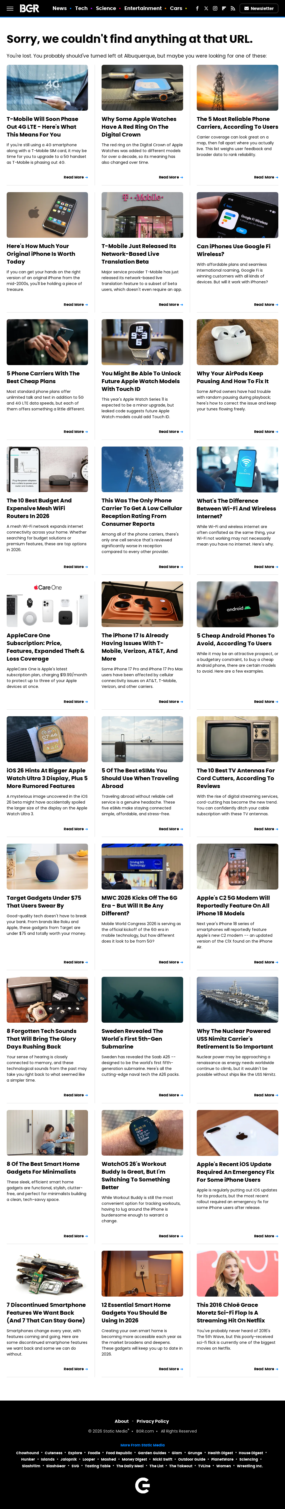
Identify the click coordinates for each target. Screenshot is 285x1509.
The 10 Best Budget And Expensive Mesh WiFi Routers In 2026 (39, 508)
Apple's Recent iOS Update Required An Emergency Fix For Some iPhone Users (235, 1172)
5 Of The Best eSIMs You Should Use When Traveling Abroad (140, 778)
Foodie (94, 1453)
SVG (75, 1466)
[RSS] (233, 8)
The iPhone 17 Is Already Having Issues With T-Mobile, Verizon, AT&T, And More (140, 647)
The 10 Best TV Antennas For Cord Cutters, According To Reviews (236, 778)
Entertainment (143, 8)
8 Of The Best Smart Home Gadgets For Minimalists (43, 1167)
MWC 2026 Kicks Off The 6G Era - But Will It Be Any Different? (139, 905)
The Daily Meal (130, 1466)
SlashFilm (31, 1466)
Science (106, 8)
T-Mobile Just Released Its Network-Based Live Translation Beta (139, 253)
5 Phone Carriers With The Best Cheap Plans (43, 377)
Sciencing (248, 1459)
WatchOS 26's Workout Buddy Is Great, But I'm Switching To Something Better (136, 1175)
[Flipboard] (224, 8)
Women (223, 1466)
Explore (75, 1453)
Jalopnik (68, 1459)
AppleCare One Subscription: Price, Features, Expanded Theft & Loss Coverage (46, 647)
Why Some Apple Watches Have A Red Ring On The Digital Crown (139, 126)
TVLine (204, 1466)
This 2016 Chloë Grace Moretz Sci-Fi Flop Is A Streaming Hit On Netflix (231, 1312)
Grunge (195, 1453)
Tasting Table (97, 1466)
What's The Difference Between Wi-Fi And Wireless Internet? (236, 508)
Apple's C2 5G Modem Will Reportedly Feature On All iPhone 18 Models (233, 905)
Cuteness (53, 1453)
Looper (89, 1459)
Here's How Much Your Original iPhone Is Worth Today (41, 253)
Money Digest (134, 1459)
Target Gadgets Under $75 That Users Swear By (44, 901)
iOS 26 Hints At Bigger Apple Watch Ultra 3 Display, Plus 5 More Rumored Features (47, 778)
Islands (48, 1459)
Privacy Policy (153, 1421)
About (122, 1421)
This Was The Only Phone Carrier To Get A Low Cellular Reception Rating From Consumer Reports (142, 512)
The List (156, 1466)
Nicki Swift (162, 1459)
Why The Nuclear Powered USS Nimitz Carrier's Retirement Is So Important (235, 1038)
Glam (177, 1453)
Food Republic (119, 1453)
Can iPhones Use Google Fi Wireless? (234, 250)
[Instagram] (215, 8)
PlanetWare (222, 1459)
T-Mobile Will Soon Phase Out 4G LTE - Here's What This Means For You (42, 126)
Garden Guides (152, 1453)
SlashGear (56, 1466)
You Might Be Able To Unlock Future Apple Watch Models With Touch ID (141, 381)
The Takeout (180, 1466)
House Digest (251, 1453)
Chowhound (27, 1453)
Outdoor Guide (191, 1459)
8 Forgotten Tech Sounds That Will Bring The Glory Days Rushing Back (42, 1038)
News (60, 8)
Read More (74, 177)
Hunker (28, 1459)
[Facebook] (197, 8)
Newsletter (259, 8)
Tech (81, 8)
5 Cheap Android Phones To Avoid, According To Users (236, 639)
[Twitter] (206, 8)
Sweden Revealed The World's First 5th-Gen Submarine (132, 1038)
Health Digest (220, 1453)
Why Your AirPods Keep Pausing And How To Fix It (233, 377)
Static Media (115, 1431)
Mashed (108, 1459)
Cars (176, 8)
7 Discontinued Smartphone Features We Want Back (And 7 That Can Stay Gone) (46, 1312)
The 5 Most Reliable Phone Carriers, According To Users (237, 122)
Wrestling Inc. (250, 1466)
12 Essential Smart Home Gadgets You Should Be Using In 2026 (136, 1312)
